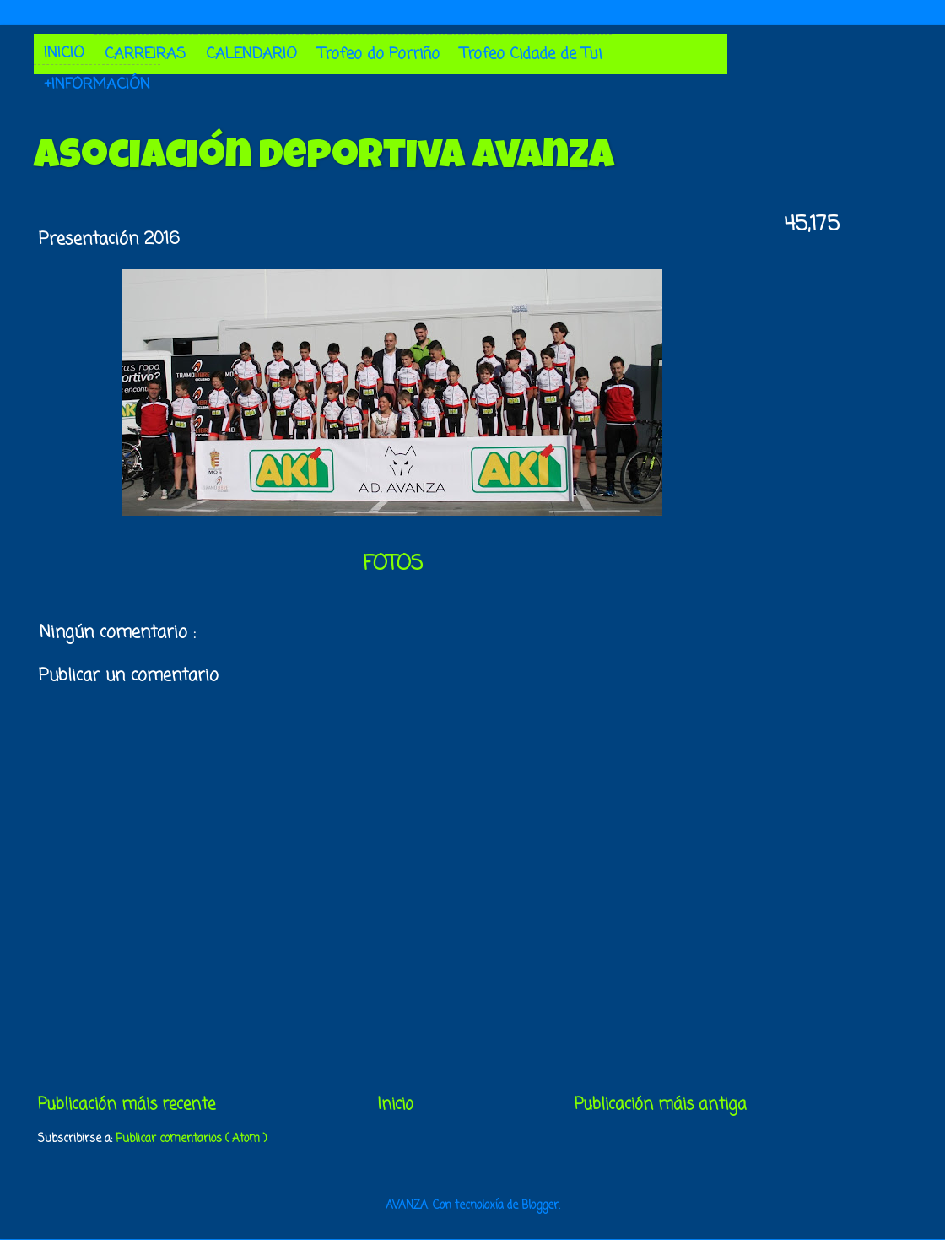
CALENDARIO (251, 54)
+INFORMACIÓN (97, 84)
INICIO (64, 53)
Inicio (395, 1105)
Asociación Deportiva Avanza (324, 158)
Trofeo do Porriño (378, 54)
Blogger (540, 1206)
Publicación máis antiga (661, 1105)
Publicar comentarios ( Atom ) (191, 1139)
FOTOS (393, 564)
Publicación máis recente (126, 1105)
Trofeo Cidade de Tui (531, 54)
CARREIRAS (145, 54)
